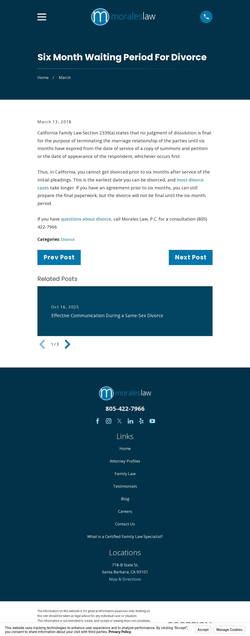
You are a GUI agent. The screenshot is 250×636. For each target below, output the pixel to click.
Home (125, 448)
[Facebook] (97, 421)
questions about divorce (86, 219)
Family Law (125, 473)
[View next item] (67, 344)
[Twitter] (119, 421)
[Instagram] (108, 421)
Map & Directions (125, 579)
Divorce (68, 239)
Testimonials (125, 486)
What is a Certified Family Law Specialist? (125, 536)
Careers (125, 511)
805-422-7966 (125, 408)
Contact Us (125, 524)
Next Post (191, 257)
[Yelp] (141, 421)
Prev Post (59, 257)
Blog (125, 498)
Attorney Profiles (125, 461)
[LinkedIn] (130, 421)
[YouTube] (152, 421)
